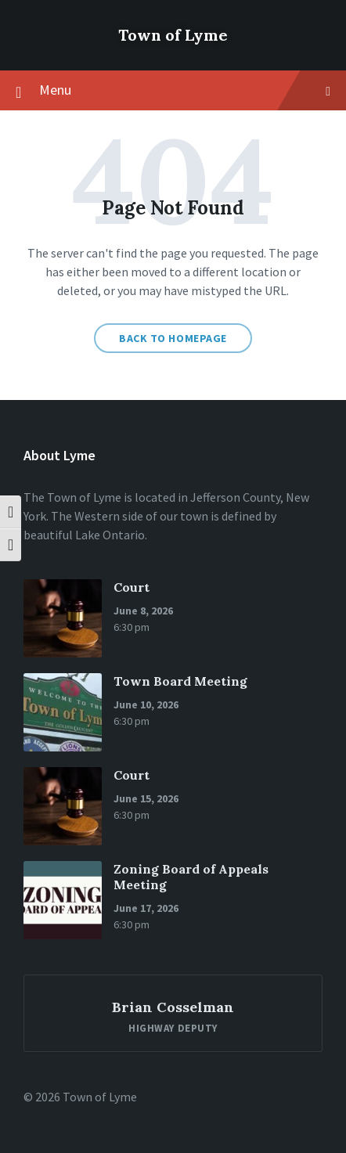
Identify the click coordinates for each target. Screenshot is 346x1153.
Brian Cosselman (173, 1007)
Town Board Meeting (180, 681)
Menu (173, 91)
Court (132, 587)
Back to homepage (173, 338)
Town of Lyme (173, 35)
